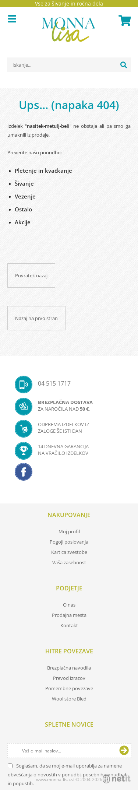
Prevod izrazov (69, 678)
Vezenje (25, 196)
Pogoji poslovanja (69, 541)
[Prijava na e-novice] (124, 751)
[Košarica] (123, 21)
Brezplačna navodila (69, 667)
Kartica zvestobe (69, 552)
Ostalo (23, 209)
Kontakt (69, 625)
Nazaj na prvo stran (36, 318)
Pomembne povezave (69, 688)
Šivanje (24, 183)
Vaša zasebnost (69, 562)
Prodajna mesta (69, 615)
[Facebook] (69, 474)
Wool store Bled (69, 698)
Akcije (23, 222)
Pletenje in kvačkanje (43, 170)
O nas (69, 604)
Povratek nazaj (31, 275)
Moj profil (69, 531)
